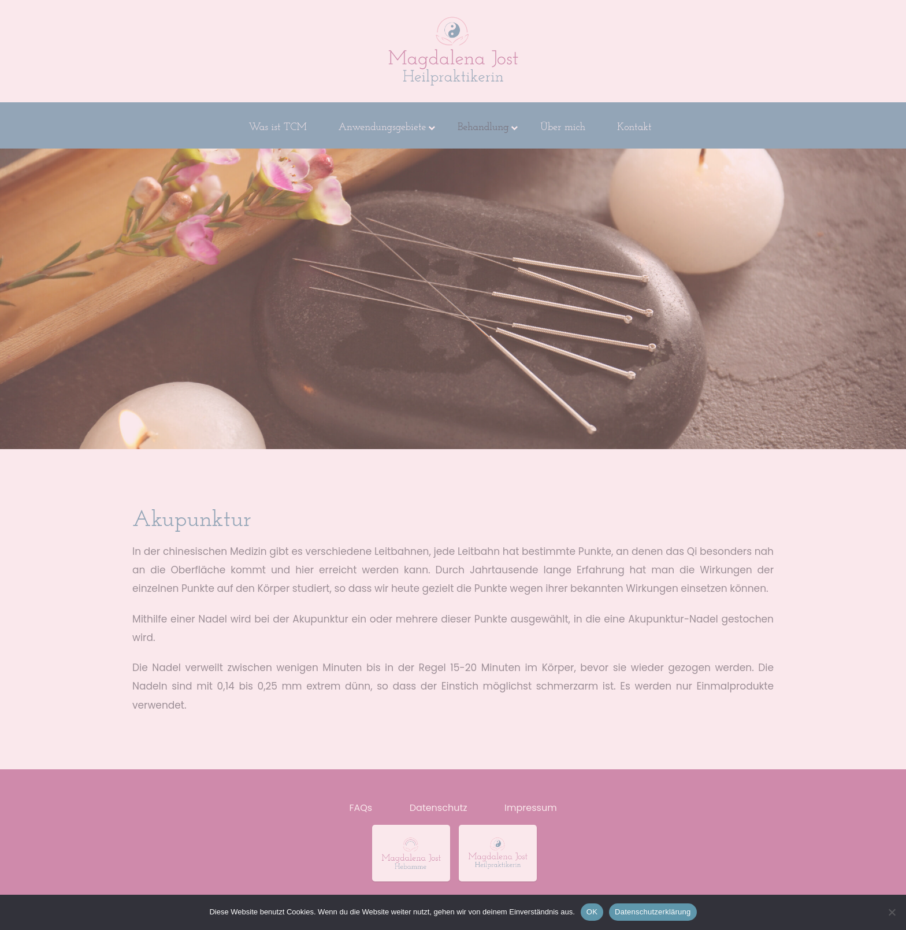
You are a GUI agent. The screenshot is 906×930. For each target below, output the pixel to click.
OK (591, 911)
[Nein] (891, 912)
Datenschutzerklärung (652, 911)
